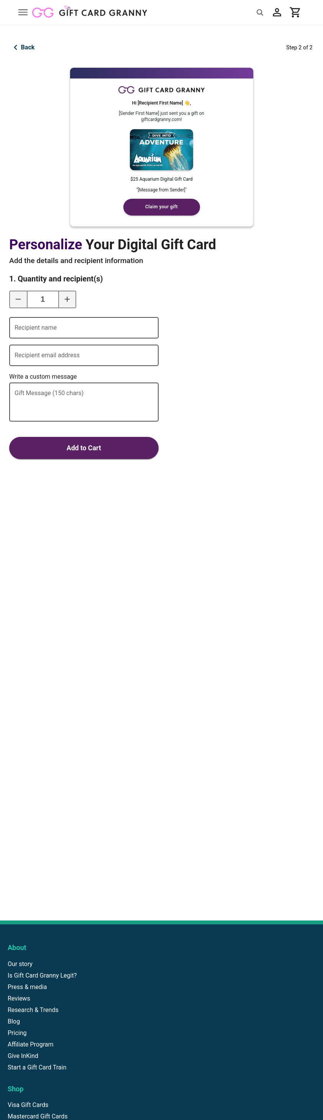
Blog (14, 1021)
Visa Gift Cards (28, 1105)
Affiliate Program (31, 1044)
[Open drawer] (23, 12)
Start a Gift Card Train (37, 1067)
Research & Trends (33, 1010)
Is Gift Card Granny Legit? (42, 975)
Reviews (19, 998)
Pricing (17, 1033)
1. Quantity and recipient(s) (38, 278)
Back (22, 47)
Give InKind (23, 1056)
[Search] (260, 12)
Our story (20, 964)
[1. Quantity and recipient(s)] (43, 299)
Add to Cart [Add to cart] (84, 448)
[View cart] (295, 12)
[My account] (277, 12)
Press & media (27, 987)
